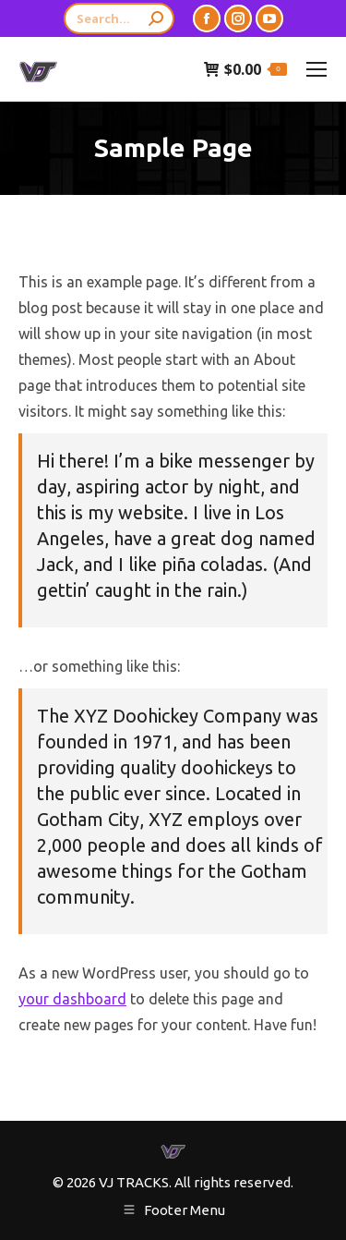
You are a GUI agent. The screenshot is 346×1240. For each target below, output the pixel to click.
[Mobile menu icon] (316, 69)
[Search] (119, 18)
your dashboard (72, 999)
